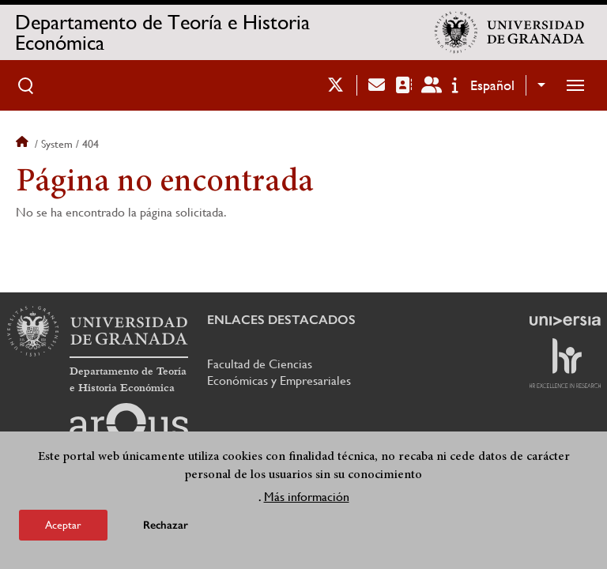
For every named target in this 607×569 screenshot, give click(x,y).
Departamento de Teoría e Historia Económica (162, 32)
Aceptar (63, 524)
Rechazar (165, 525)
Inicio (24, 144)
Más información (306, 496)
